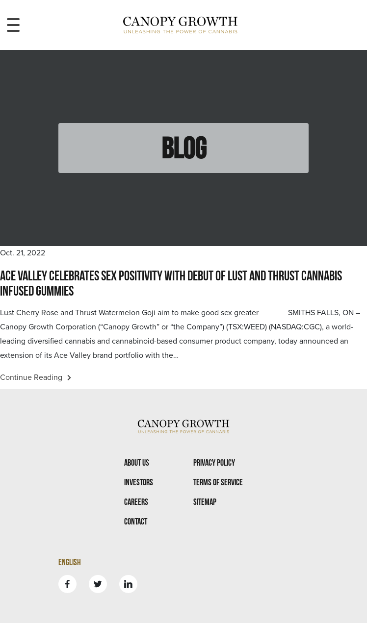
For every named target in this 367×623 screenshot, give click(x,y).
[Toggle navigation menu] (13, 25)
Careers (136, 501)
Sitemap (204, 501)
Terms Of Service (218, 482)
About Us (136, 462)
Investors (138, 482)
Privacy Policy (214, 462)
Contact (135, 521)
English (69, 562)
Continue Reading (35, 377)
